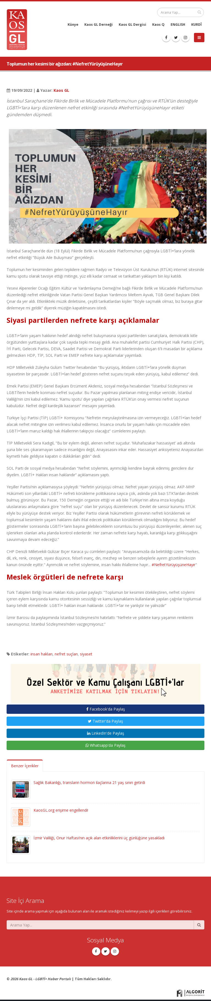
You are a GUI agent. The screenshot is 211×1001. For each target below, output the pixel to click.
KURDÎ (196, 24)
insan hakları (41, 654)
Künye (73, 24)
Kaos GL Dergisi (132, 24)
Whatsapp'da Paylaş (105, 745)
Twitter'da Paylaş (105, 721)
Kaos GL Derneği (98, 24)
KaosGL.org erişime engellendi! (61, 810)
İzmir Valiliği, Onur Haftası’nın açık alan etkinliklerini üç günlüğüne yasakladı (99, 837)
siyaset (86, 654)
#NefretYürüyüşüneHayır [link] (173, 564)
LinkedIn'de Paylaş (105, 733)
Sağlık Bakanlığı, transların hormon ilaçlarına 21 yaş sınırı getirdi (89, 782)
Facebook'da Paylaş (105, 709)
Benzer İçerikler (24, 765)
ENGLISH (178, 24)
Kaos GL (61, 90)
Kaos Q (158, 24)
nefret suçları (66, 654)
